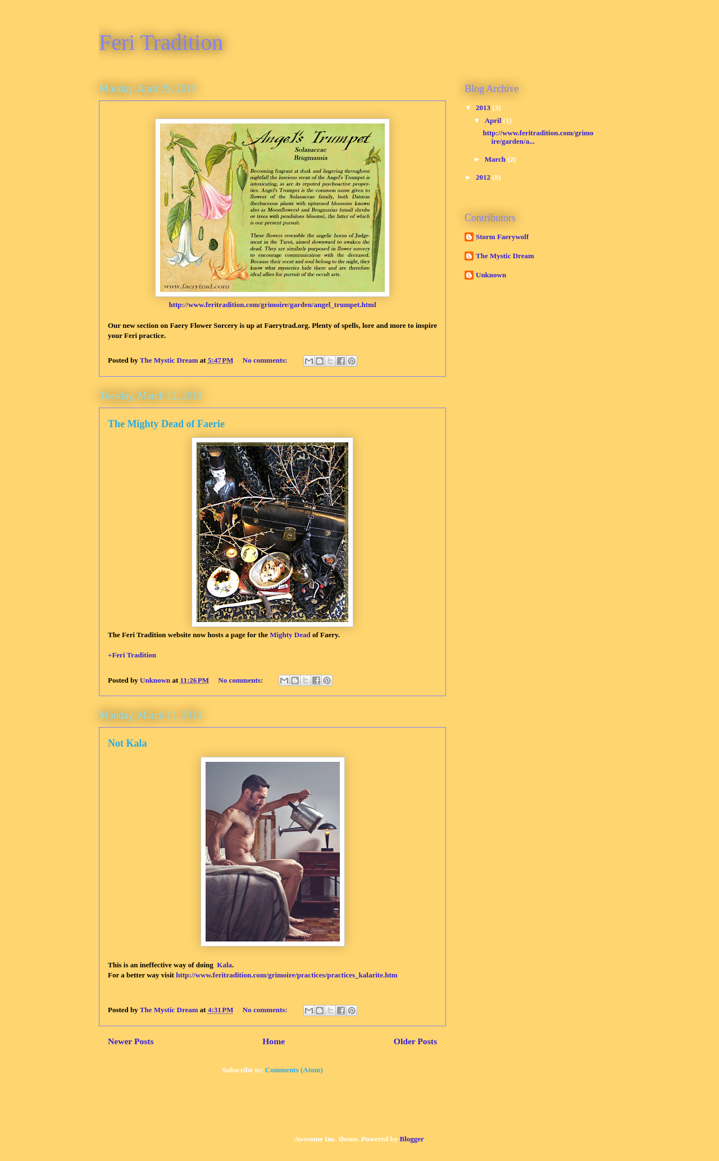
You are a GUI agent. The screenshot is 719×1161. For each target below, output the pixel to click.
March (496, 159)
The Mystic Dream (505, 256)
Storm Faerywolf (502, 236)
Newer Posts (131, 1041)
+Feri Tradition (132, 655)
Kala (224, 965)
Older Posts (415, 1041)
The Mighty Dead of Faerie (166, 423)
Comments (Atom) (294, 1070)
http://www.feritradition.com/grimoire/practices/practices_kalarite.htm (286, 975)
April (494, 120)
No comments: (266, 360)
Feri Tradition (161, 42)
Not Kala (127, 743)
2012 (484, 177)
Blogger (411, 1139)
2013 (484, 107)
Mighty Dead (290, 634)
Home (273, 1041)
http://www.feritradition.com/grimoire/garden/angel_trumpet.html (272, 304)
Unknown (491, 275)
